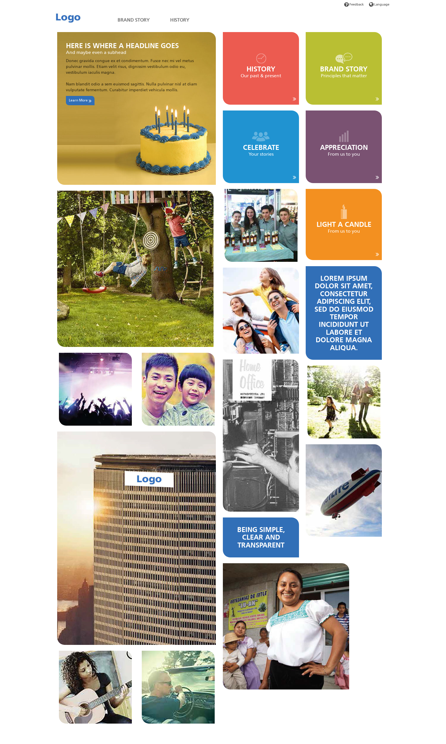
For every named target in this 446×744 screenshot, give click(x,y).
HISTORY (179, 20)
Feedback (354, 4)
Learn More (80, 100)
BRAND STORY (134, 20)
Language (379, 4)
